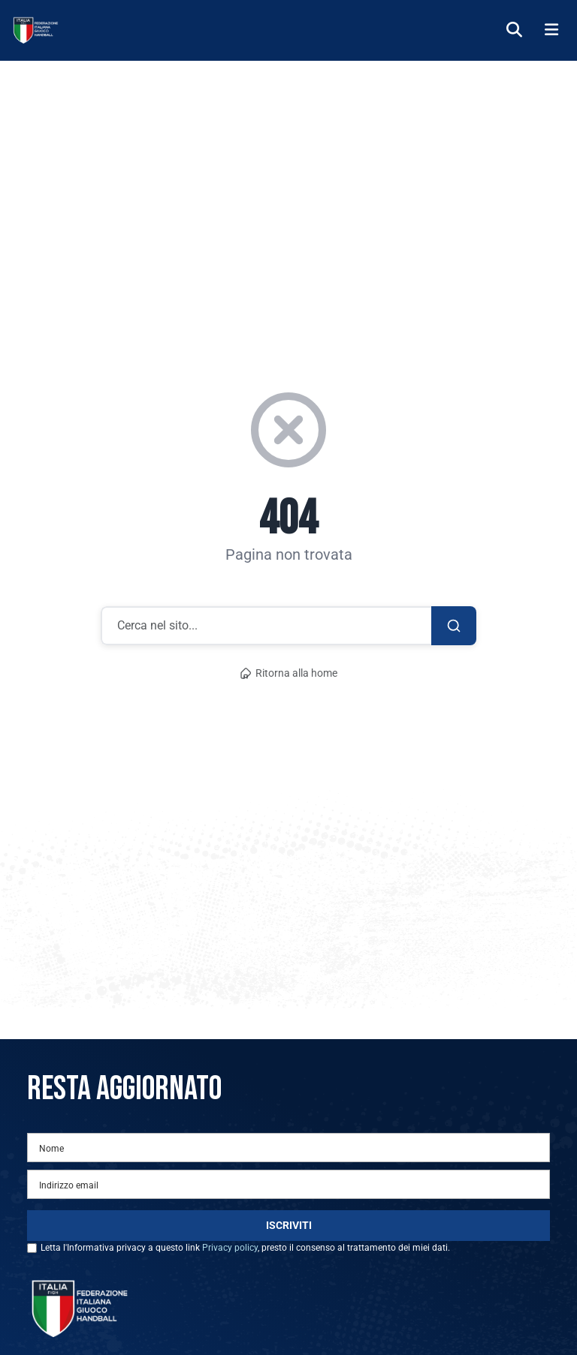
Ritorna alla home (288, 673)
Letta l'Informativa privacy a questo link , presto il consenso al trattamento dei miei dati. (245, 1247)
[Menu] (551, 30)
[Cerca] (514, 30)
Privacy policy (230, 1247)
